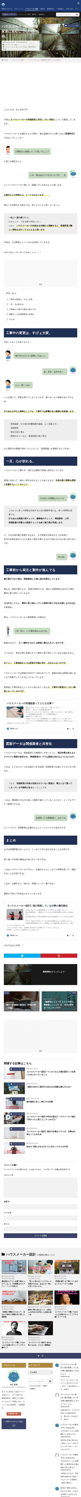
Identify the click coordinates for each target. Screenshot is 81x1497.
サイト (6, 1217)
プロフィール (21, 9)
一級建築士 (70, 9)
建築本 (50, 9)
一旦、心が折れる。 (15, 304)
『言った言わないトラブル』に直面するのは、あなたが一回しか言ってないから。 (39, 1277)
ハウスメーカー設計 (37, 9)
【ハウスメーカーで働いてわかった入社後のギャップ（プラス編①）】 (13, 1340)
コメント (8, 1168)
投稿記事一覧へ (13, 1409)
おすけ (69, 1429)
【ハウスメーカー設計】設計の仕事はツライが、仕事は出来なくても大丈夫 (51, 1126)
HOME (6, 60)
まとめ (10, 319)
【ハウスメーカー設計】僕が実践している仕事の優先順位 (69, 1363)
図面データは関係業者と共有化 (20, 314)
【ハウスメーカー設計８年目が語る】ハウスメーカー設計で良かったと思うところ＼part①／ (51, 1111)
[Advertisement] (40, 83)
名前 (7, 1195)
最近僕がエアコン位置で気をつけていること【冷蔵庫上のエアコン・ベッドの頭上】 (13, 1277)
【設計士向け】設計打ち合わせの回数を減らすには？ (50, 1080)
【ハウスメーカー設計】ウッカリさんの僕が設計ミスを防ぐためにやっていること (51, 1066)
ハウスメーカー (9, 47)
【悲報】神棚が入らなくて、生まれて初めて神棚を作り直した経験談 (13, 1308)
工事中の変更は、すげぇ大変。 (20, 299)
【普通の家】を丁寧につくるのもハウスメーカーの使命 (66, 1276)
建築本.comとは (8, 9)
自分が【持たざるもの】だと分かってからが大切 (48, 1140)
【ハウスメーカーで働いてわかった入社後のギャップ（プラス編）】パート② (66, 1308)
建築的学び (59, 9)
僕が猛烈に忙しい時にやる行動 (40, 1095)
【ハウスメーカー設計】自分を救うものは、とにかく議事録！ (39, 1340)
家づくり (19, 47)
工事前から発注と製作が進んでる (21, 309)
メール (7, 1206)
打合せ (25, 47)
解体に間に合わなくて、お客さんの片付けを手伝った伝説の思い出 (39, 1306)
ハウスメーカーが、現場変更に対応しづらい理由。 (44, 60)
